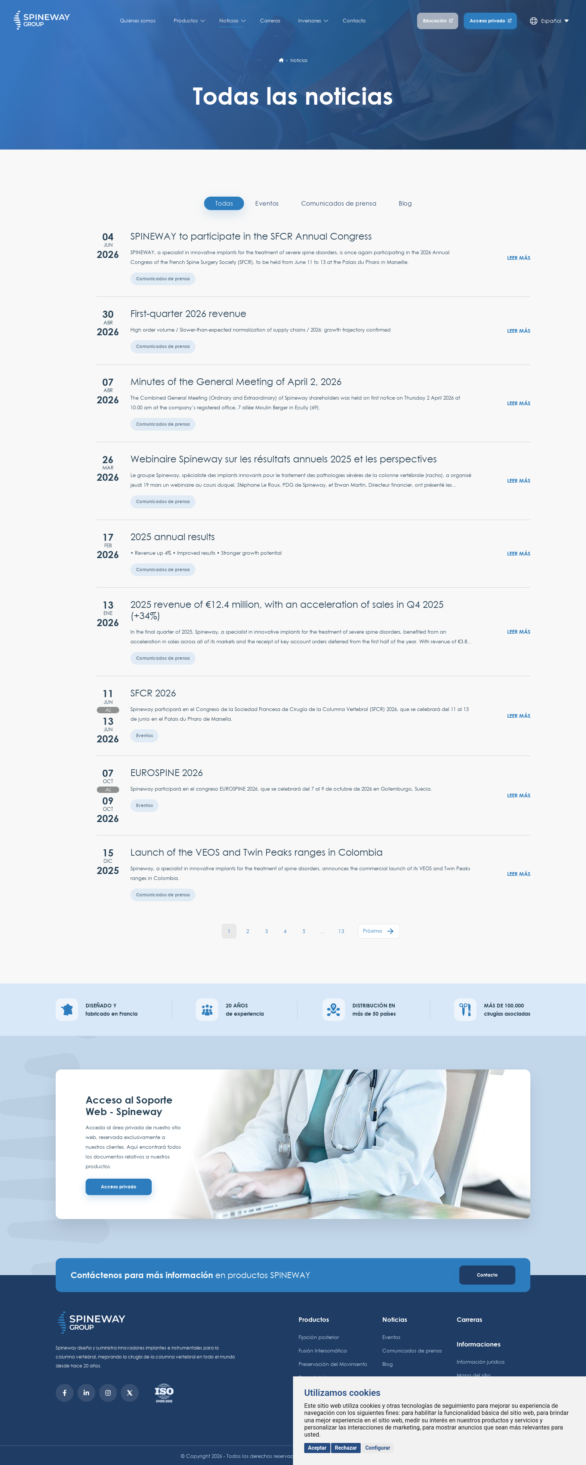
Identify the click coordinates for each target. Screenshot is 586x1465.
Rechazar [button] (346, 1448)
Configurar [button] (377, 1448)
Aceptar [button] (317, 1448)
